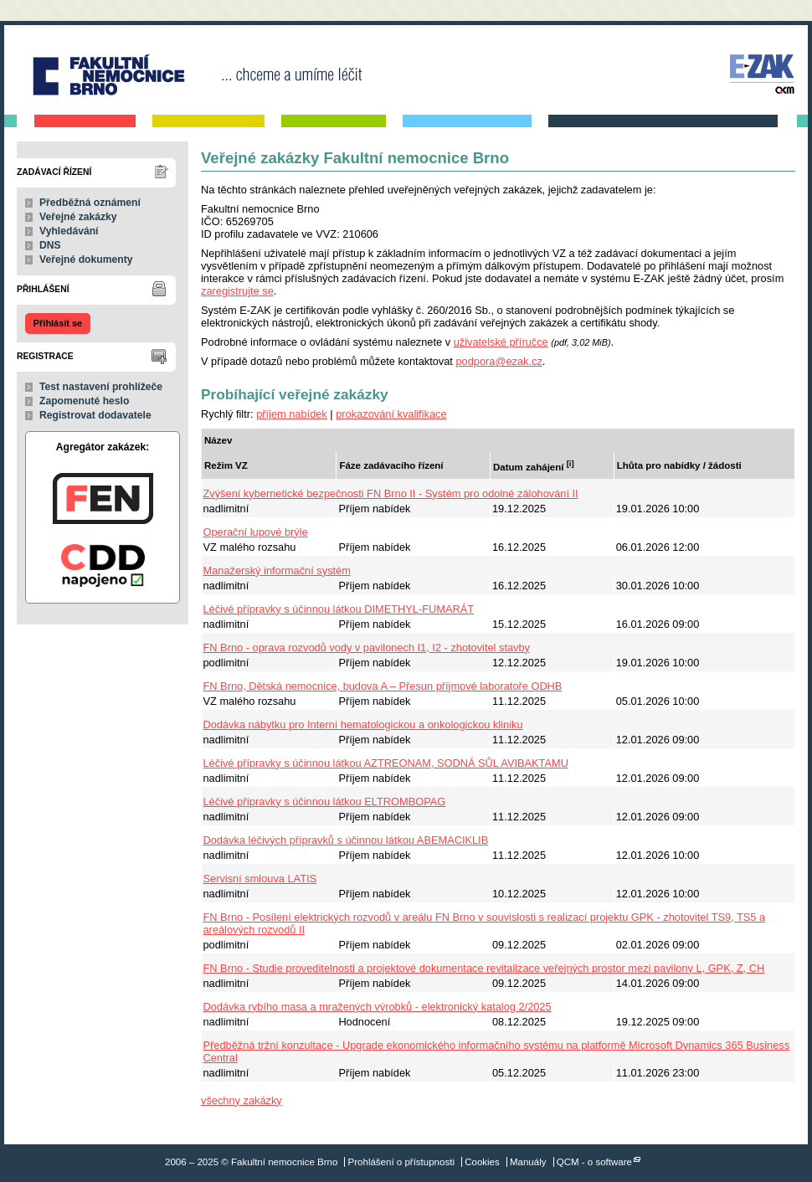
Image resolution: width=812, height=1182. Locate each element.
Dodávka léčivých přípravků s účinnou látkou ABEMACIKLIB (346, 840)
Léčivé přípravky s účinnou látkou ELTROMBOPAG (324, 801)
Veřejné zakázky (78, 217)
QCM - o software (594, 1162)
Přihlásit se (57, 323)
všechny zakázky (241, 1100)
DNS (50, 245)
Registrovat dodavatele (95, 415)
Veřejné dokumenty (85, 259)
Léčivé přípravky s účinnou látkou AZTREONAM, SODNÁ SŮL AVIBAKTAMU (385, 763)
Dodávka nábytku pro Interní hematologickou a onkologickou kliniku (363, 724)
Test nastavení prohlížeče (100, 387)
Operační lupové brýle (255, 532)
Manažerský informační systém (277, 570)
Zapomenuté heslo (84, 401)
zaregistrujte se (237, 291)
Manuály (528, 1162)
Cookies (482, 1162)
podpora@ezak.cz (498, 361)
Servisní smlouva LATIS (260, 878)
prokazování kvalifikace (391, 414)
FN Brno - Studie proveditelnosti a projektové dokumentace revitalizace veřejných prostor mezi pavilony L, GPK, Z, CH (484, 968)
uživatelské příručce (501, 342)
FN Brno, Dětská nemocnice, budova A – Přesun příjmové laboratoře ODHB (383, 686)
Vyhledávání (69, 231)
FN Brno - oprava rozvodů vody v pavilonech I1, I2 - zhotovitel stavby (367, 647)
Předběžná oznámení (90, 202)
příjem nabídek (291, 414)
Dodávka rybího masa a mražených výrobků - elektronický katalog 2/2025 (377, 1006)
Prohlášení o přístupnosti (401, 1162)
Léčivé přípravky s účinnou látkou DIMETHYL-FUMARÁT (339, 609)
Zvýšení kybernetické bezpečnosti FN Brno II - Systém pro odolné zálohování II (390, 493)
